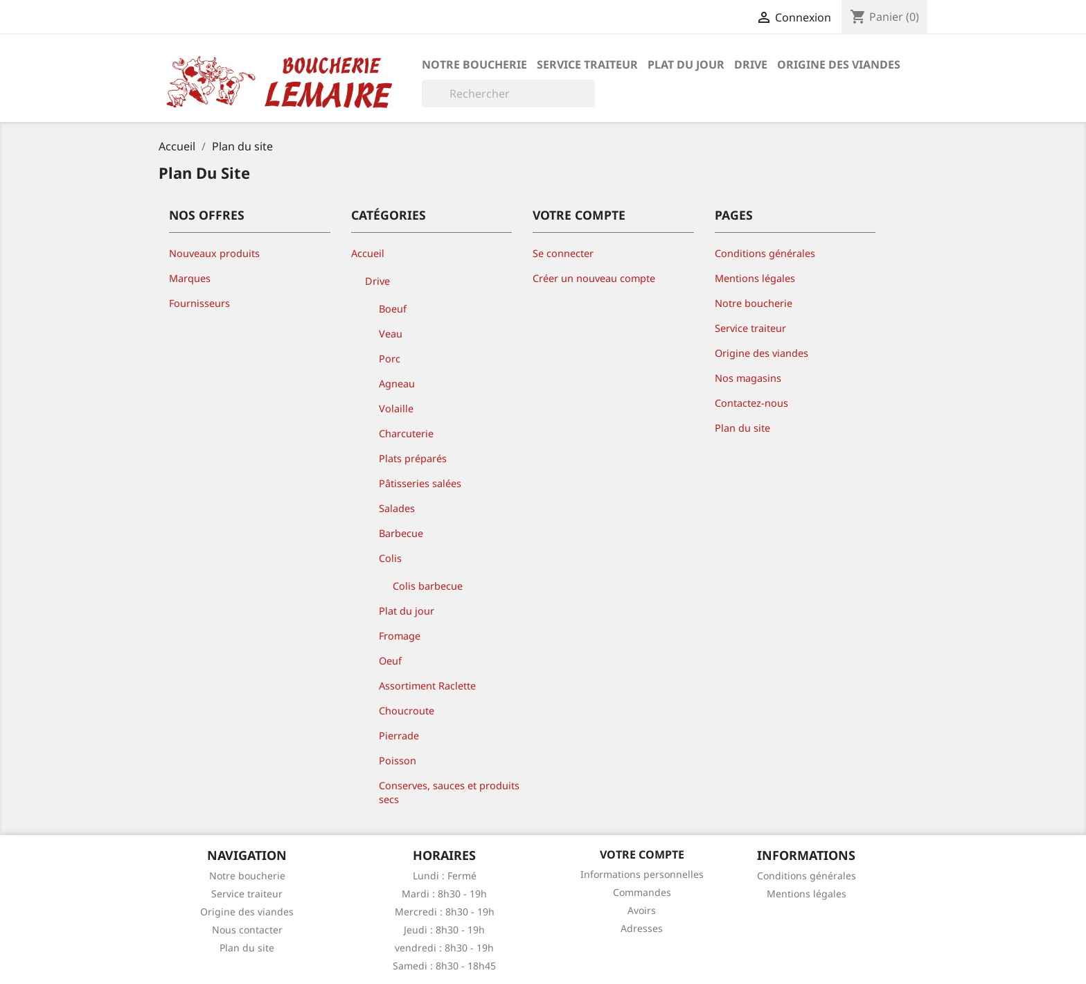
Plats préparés (413, 458)
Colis (390, 558)
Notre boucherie (474, 64)
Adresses (642, 928)
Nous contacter (247, 929)
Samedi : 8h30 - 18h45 (444, 965)
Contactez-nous (751, 403)
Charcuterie (406, 433)
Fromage (399, 635)
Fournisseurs (199, 303)
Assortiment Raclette (427, 685)
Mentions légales (755, 278)
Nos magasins (748, 378)
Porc (389, 358)
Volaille (396, 408)
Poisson (397, 760)
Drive (750, 64)
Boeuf (393, 308)
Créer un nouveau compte (594, 278)
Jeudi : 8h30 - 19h (444, 929)
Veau (390, 333)
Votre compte (642, 854)
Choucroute (406, 710)
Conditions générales (765, 253)
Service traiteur (587, 64)
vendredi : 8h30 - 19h (444, 947)
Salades (397, 508)
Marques (190, 278)
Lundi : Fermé (445, 875)
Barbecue (401, 533)
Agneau (397, 383)
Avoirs (641, 910)
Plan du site (742, 427)
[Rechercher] (508, 93)
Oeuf (390, 660)
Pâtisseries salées (420, 483)
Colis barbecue (428, 585)
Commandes (642, 892)
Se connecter (563, 253)
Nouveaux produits (214, 253)
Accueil (367, 253)
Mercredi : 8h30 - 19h (445, 911)
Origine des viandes (838, 64)
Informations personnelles (642, 874)
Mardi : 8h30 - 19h (444, 893)
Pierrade (399, 735)
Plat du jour (686, 64)
